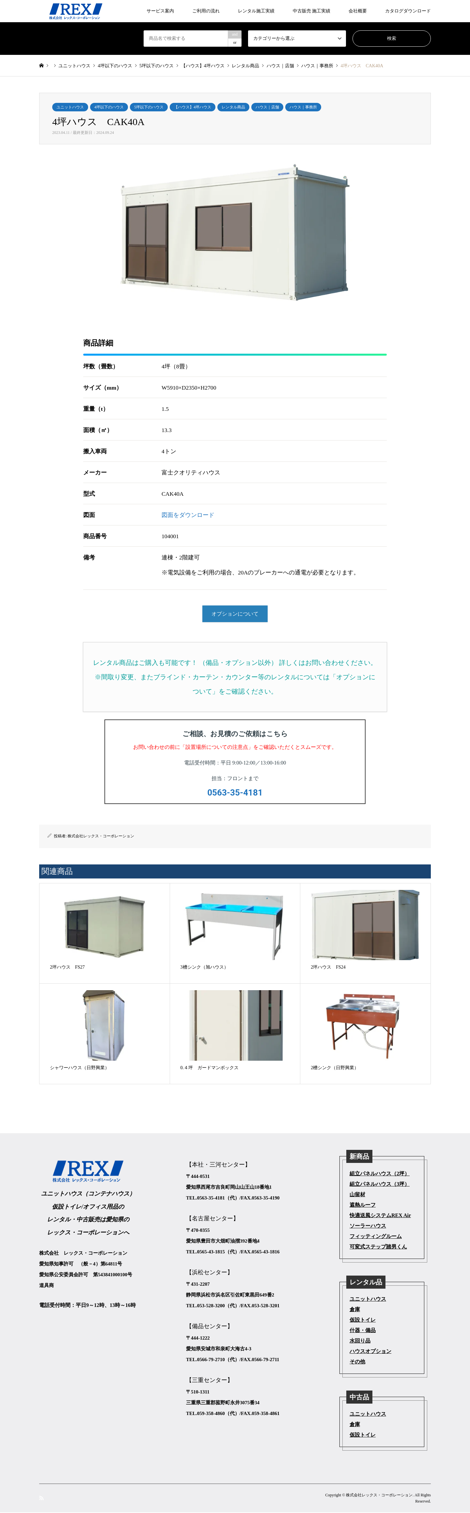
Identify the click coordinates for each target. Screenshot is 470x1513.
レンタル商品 (233, 107)
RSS (41, 1498)
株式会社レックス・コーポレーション (101, 836)
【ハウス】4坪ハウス (192, 107)
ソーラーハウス (368, 1226)
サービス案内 (160, 10)
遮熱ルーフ (363, 1205)
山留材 (357, 1195)
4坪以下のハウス (109, 107)
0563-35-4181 (235, 793)
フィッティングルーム (376, 1236)
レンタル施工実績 (256, 10)
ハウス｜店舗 (267, 107)
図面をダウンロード (188, 515)
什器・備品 (363, 1331)
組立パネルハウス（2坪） (380, 1174)
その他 (357, 1362)
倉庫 (355, 1310)
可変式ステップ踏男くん (378, 1247)
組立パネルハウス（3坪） (380, 1184)
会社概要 (358, 10)
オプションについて (235, 614)
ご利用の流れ (206, 10)
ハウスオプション (370, 1352)
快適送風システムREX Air (380, 1215)
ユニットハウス (70, 107)
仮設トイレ (363, 1320)
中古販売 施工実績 (312, 10)
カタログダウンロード (408, 10)
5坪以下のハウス (149, 107)
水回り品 (360, 1341)
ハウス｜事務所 (303, 107)
